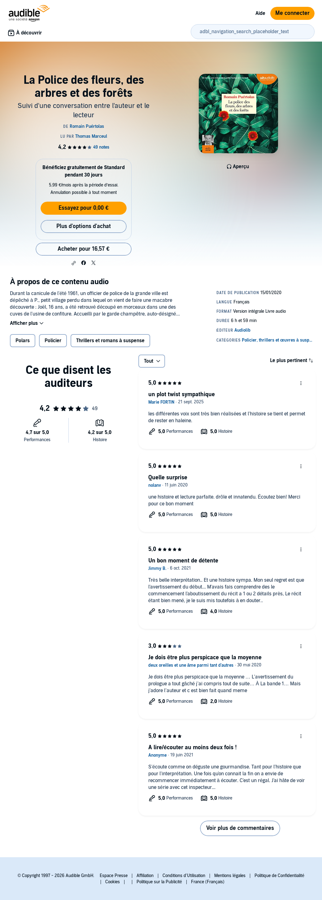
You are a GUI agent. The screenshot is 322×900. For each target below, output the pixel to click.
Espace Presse (114, 875)
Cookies (112, 881)
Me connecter (292, 13)
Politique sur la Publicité (159, 881)
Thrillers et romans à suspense (110, 341)
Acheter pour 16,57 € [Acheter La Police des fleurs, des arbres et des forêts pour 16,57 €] (83, 249)
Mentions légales (230, 875)
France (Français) (207, 881)
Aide (260, 13)
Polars (22, 341)
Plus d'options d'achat (83, 226)
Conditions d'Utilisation (184, 875)
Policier (53, 341)
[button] (73, 263)
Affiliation (145, 875)
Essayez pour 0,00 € (83, 208)
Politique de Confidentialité (279, 875)
